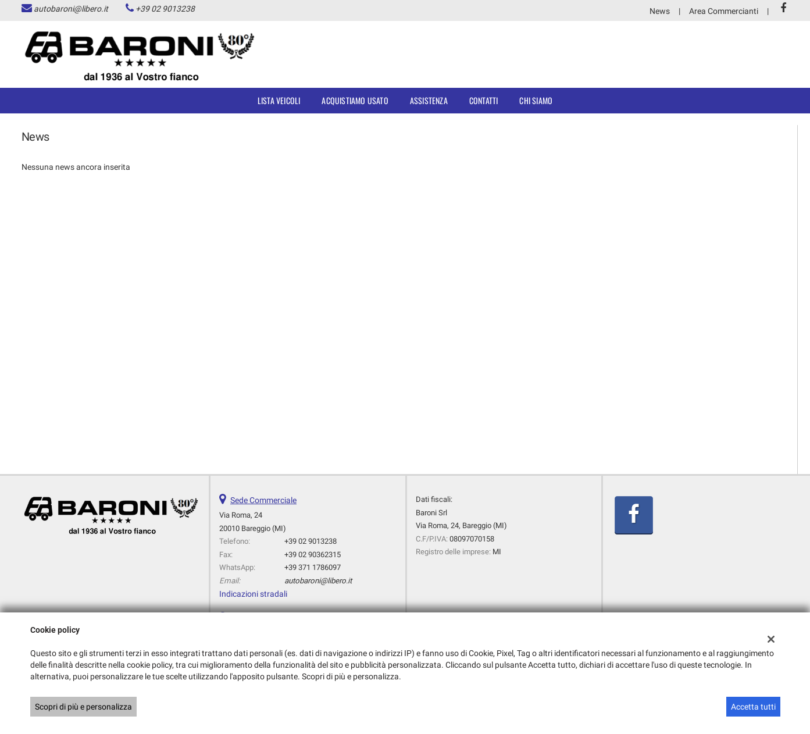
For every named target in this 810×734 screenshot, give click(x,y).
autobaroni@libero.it (71, 8)
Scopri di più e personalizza (83, 706)
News (660, 11)
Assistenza (429, 100)
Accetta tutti (753, 706)
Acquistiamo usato (355, 100)
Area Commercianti (723, 11)
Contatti (483, 100)
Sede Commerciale (263, 500)
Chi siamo (535, 100)
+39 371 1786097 (312, 567)
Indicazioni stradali (253, 593)
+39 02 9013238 (165, 8)
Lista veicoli (279, 100)
